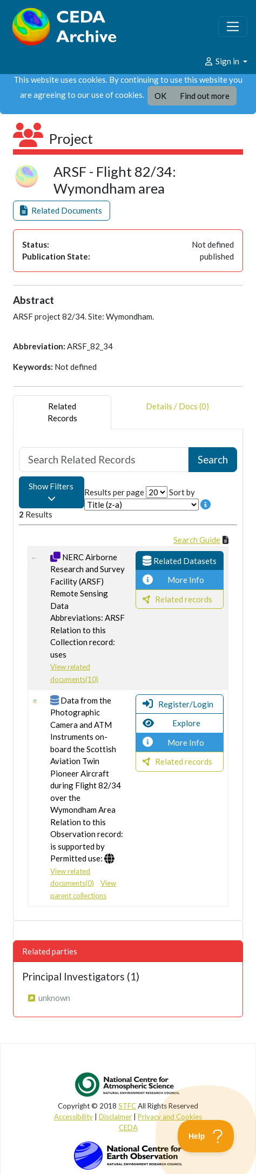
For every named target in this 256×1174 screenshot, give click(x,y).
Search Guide (196, 540)
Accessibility (73, 1116)
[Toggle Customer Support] (206, 1136)
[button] (61, 211)
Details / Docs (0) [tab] (177, 412)
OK (160, 96)
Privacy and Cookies (170, 1116)
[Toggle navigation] (232, 26)
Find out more (205, 96)
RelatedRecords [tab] (62, 412)
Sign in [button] (222, 61)
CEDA (128, 1127)
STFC (127, 1106)
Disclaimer (115, 1116)
